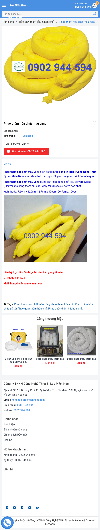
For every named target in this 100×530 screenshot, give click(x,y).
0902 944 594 (25, 405)
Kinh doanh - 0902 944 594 (19, 454)
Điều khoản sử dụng (15, 429)
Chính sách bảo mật (15, 434)
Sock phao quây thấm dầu (50, 358)
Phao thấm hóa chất (62, 304)
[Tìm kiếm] (94, 14)
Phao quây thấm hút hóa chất (65, 308)
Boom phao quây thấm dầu (81, 358)
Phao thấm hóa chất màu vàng (32, 304)
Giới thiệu (9, 424)
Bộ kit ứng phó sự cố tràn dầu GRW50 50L (18, 360)
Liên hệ (8, 439)
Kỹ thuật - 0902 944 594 (18, 460)
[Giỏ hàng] (94, 5)
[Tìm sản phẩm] (46, 14)
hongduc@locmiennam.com (28, 399)
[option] (50, 65)
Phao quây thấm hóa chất (33, 308)
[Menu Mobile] (4, 5)
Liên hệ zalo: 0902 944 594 (26, 151)
